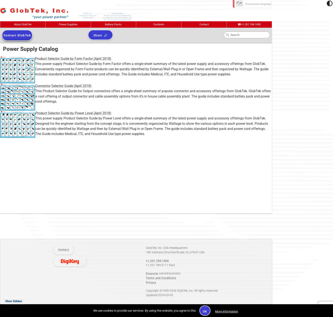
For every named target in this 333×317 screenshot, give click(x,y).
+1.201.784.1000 (249, 24)
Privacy (151, 282)
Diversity (152, 273)
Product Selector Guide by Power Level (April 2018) (55, 113)
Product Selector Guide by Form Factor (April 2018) (55, 58)
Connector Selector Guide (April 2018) (46, 86)
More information (226, 311)
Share (97, 35)
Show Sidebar (13, 301)
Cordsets (158, 24)
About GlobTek (23, 24)
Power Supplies (68, 24)
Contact (204, 24)
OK (205, 311)
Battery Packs (113, 24)
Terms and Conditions (161, 278)
